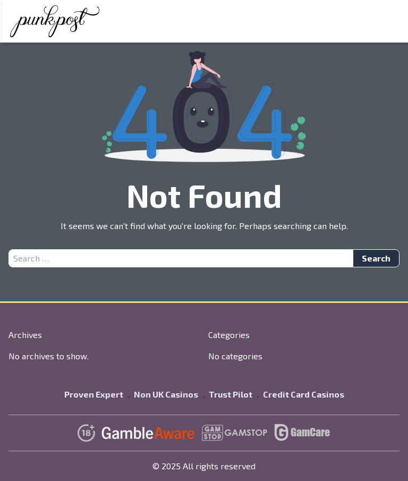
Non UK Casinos (166, 394)
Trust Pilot (230, 394)
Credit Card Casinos (303, 394)
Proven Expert (93, 394)
